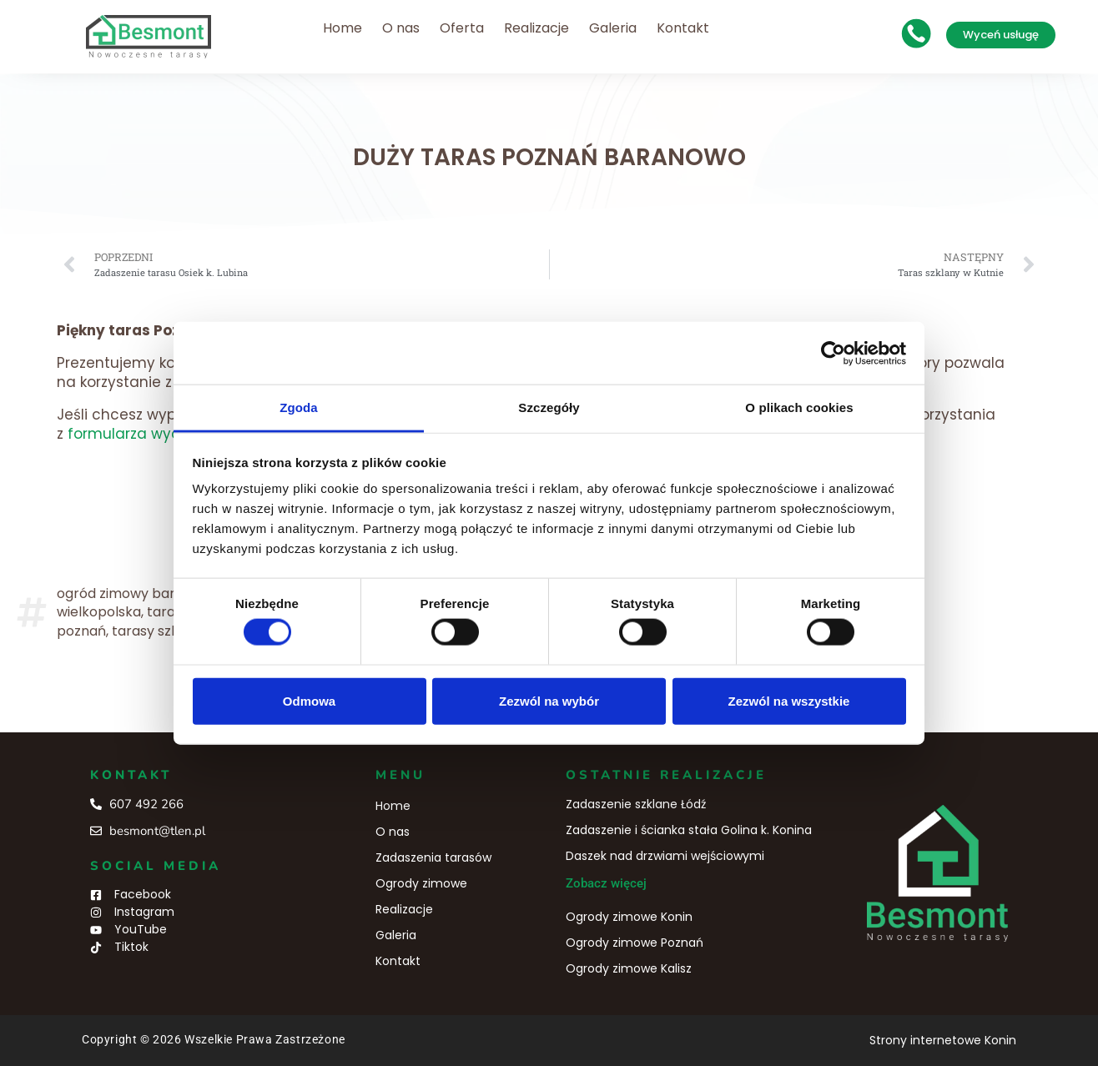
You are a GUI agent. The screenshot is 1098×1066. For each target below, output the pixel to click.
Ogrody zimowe (421, 883)
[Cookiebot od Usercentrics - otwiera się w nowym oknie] (833, 352)
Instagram (144, 911)
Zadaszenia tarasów (433, 857)
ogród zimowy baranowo (138, 593)
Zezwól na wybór (549, 700)
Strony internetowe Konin (942, 1040)
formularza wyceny (137, 434)
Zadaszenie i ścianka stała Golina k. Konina (689, 830)
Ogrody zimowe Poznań (634, 942)
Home (342, 28)
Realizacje (536, 28)
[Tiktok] (96, 947)
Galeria (613, 28)
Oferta (462, 28)
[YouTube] (96, 930)
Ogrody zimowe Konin (629, 916)
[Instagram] (96, 912)
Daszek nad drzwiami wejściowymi (665, 855)
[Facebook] (96, 895)
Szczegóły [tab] (548, 407)
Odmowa (309, 700)
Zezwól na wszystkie (789, 700)
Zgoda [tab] (299, 407)
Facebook (142, 894)
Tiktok (131, 946)
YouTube (140, 929)
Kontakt (683, 28)
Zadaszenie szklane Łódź (636, 804)
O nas (401, 28)
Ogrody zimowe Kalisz (629, 968)
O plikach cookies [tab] (799, 407)
